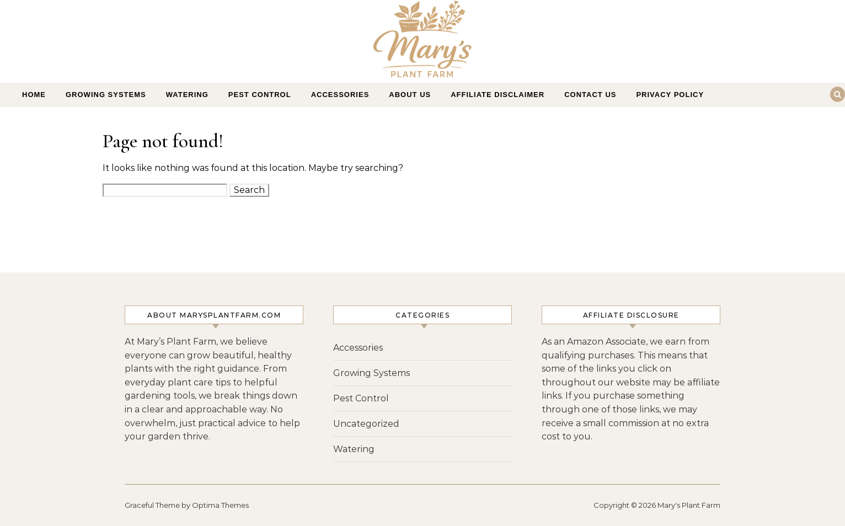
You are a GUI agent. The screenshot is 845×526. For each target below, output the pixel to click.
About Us (410, 94)
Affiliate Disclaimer (497, 94)
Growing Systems (106, 94)
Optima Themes (220, 505)
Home (34, 94)
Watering (187, 94)
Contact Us (590, 94)
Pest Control (259, 94)
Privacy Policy (670, 94)
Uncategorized (366, 423)
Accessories (340, 94)
